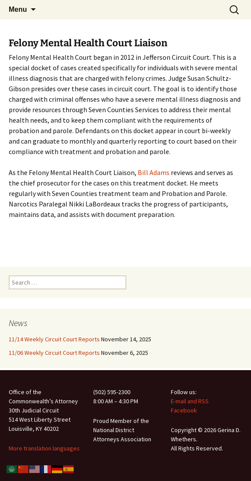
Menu (18, 9)
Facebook (184, 410)
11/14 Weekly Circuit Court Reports (54, 339)
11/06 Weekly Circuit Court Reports (54, 353)
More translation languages (44, 448)
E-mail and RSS (190, 401)
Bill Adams (154, 172)
